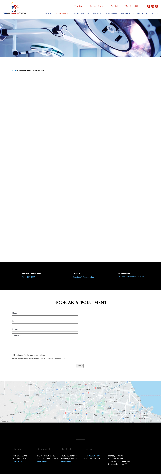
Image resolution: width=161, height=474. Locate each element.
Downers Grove (96, 6)
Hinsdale (78, 6)
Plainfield (115, 6)
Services (75, 13)
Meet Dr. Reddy (60, 13)
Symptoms (85, 13)
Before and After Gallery (106, 13)
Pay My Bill (138, 13)
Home (48, 13)
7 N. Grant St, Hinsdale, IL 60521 (130, 277)
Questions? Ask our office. (84, 277)
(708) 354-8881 (131, 6)
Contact (152, 13)
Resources (126, 13)
